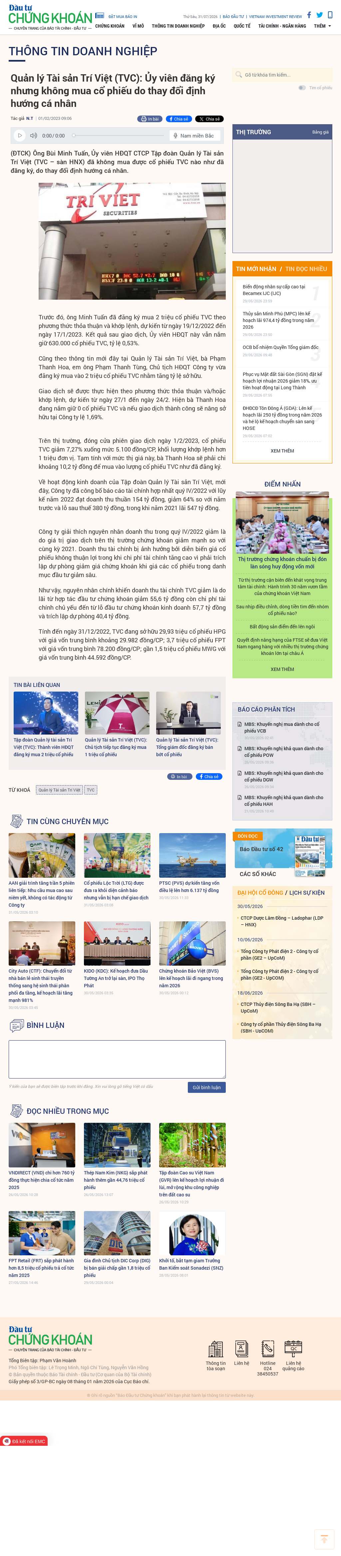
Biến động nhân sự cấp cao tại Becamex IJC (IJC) (274, 289)
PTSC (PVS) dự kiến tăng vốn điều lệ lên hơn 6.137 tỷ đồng (189, 886)
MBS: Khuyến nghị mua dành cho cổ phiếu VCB (281, 727)
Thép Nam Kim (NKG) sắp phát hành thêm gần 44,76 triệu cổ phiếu (116, 1179)
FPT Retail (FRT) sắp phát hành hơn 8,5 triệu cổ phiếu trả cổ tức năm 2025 (41, 1267)
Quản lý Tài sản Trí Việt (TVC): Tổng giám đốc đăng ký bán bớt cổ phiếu (187, 747)
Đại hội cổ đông (260, 892)
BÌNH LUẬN (46, 1025)
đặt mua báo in (116, 15)
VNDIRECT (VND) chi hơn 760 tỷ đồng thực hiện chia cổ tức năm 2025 (42, 1179)
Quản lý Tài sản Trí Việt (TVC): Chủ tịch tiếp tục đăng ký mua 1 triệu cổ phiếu (116, 747)
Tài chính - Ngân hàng (282, 26)
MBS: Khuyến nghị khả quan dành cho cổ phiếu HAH (283, 800)
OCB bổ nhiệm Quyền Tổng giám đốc (280, 347)
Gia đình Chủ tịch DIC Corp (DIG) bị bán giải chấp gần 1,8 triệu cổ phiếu (117, 1267)
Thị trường (253, 132)
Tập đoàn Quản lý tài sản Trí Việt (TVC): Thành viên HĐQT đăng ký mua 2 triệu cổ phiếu (44, 747)
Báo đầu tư (233, 16)
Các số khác (258, 874)
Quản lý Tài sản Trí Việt (59, 789)
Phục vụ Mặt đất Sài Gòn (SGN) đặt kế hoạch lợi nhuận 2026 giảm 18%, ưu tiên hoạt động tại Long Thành (282, 381)
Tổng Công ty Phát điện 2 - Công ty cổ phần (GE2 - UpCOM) (279, 974)
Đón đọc (248, 836)
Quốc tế (242, 26)
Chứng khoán (110, 26)
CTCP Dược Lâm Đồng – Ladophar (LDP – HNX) (282, 921)
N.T (29, 118)
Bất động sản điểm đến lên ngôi (282, 626)
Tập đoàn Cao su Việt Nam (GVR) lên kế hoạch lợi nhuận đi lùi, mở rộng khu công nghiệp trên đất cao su (191, 1183)
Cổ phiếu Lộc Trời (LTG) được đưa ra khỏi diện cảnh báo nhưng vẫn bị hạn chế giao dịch (116, 890)
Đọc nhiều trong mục (68, 1111)
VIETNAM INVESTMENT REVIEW (275, 16)
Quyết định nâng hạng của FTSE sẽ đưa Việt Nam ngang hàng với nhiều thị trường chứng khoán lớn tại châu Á (282, 646)
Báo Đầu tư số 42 (261, 849)
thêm (320, 26)
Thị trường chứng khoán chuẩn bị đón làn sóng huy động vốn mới (282, 562)
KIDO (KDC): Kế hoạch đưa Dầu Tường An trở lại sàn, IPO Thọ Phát (116, 978)
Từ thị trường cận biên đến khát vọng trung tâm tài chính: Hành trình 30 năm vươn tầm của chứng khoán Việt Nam (282, 586)
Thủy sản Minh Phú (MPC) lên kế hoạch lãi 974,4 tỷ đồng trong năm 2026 (278, 320)
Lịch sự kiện (307, 892)
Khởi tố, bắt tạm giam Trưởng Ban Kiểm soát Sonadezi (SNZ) (191, 1264)
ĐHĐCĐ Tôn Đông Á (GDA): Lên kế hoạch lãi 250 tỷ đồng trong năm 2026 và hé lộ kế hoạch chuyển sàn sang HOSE (282, 418)
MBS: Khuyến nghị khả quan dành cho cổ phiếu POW (283, 751)
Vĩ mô (138, 26)
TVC (91, 789)
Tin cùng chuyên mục (68, 821)
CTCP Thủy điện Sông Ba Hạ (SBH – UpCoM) (278, 1007)
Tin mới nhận (256, 269)
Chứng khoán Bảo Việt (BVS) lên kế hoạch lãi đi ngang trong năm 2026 (191, 978)
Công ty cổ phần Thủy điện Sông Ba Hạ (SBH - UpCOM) (281, 1027)
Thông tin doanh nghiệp (178, 26)
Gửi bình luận (207, 1087)
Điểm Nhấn (282, 483)
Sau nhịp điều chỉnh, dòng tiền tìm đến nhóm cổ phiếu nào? (282, 609)
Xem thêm (282, 451)
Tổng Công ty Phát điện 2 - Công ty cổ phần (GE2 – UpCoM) (279, 954)
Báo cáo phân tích (266, 709)
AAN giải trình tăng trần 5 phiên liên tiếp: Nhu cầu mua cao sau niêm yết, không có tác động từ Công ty (42, 894)
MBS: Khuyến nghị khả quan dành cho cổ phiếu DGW (283, 776)
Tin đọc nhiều (306, 269)
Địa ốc (219, 26)
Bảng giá (320, 132)
